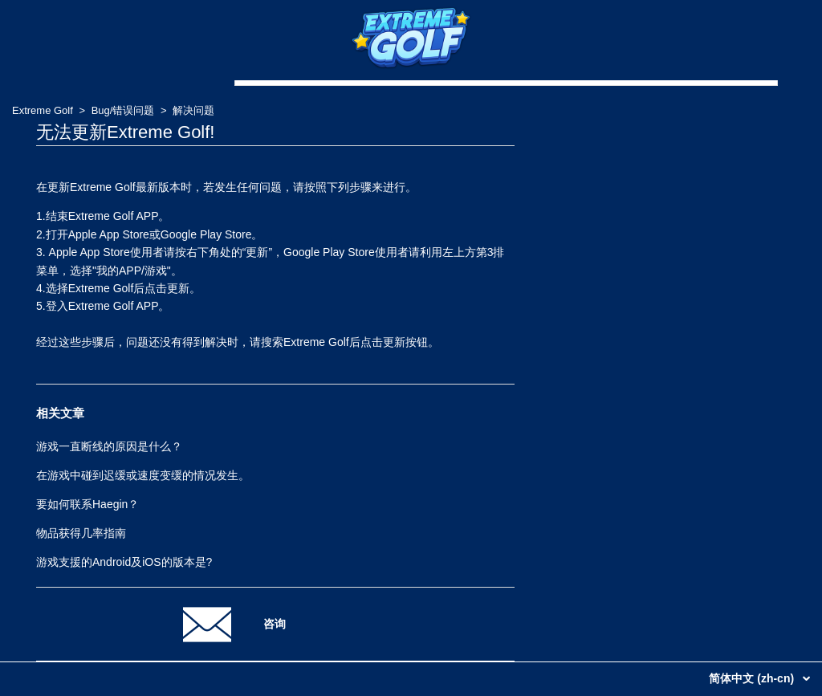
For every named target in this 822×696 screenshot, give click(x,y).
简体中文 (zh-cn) (753, 678)
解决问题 (193, 110)
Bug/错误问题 (123, 110)
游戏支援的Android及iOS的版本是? (124, 562)
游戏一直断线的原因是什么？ (109, 446)
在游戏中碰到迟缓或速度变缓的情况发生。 (143, 475)
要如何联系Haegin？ (87, 504)
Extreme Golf (42, 110)
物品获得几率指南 (81, 533)
